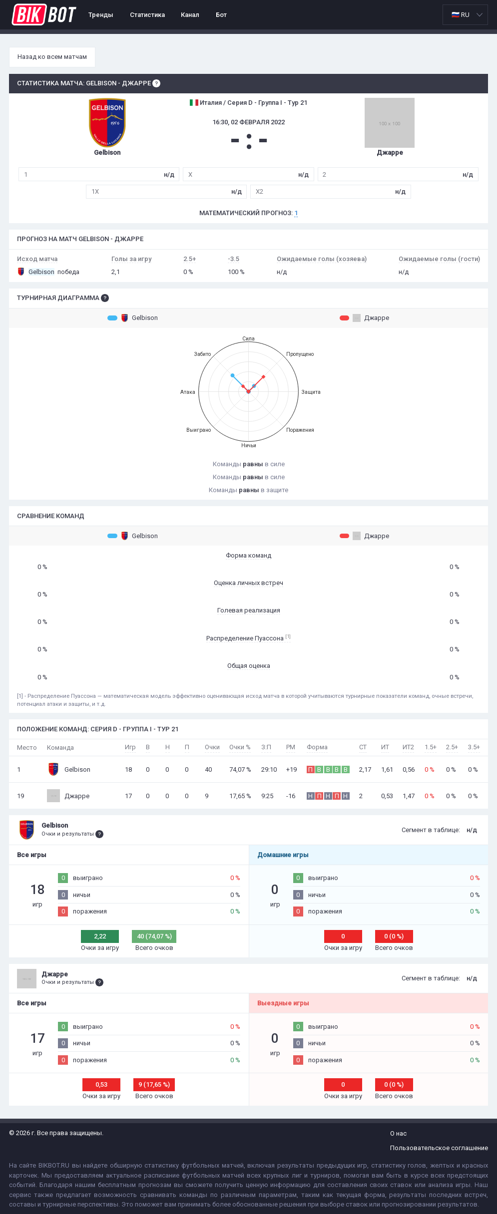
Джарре (364, 318)
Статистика (147, 14)
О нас (398, 1133)
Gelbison (132, 318)
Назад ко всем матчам (52, 56)
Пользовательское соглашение (439, 1148)
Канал (190, 14)
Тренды (100, 14)
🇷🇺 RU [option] (461, 14)
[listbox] (465, 14)
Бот (221, 14)
